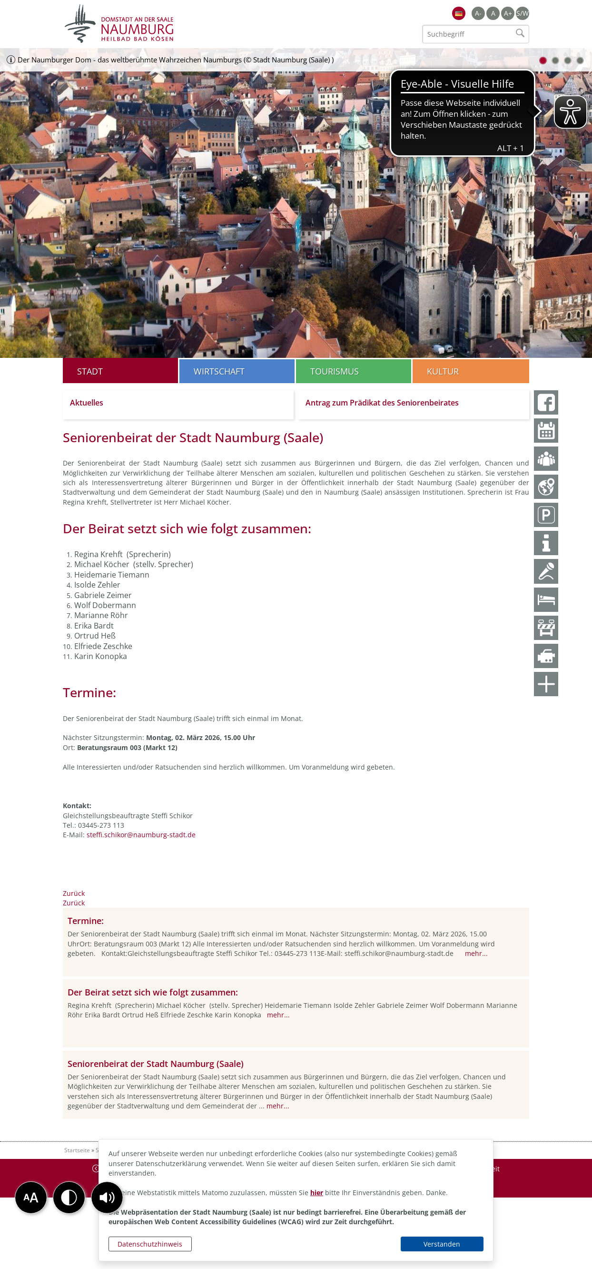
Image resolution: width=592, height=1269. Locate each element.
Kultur (443, 371)
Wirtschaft (219, 371)
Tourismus (334, 371)
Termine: (86, 920)
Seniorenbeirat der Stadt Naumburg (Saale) (156, 1063)
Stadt (90, 371)
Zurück (74, 893)
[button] (107, 1197)
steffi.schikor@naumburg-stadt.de (141, 834)
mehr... (476, 953)
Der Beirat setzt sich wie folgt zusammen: (153, 992)
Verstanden (442, 1244)
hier (316, 1192)
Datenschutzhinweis (150, 1244)
